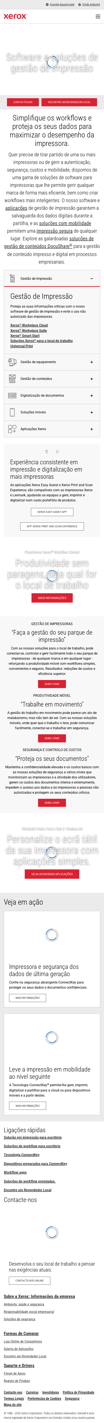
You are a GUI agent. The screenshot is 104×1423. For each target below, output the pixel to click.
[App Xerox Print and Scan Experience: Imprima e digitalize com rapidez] (52, 526)
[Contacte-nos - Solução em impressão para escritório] (23, 102)
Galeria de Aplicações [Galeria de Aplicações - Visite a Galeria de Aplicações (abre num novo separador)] (18, 1349)
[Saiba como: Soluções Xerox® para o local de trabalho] (52, 684)
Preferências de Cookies (44, 1398)
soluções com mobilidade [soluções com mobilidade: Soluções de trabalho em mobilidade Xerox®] (65, 223)
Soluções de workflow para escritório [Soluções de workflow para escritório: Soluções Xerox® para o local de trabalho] (32, 1146)
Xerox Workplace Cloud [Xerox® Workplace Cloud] (29, 325)
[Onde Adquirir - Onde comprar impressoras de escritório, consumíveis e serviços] (89, 4)
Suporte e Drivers (19, 1365)
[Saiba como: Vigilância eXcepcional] (52, 803)
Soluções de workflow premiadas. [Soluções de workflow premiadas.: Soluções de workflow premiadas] (30, 1181)
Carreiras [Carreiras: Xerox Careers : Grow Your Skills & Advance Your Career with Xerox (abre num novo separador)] (32, 1392)
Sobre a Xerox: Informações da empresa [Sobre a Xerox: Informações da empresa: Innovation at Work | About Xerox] (39, 1296)
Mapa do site (13, 1404)
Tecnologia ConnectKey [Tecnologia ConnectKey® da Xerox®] (22, 1155)
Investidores (50, 1392)
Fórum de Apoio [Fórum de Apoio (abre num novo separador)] (14, 1373)
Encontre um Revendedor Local (27, 1190)
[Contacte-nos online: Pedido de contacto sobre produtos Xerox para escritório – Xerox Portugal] (52, 1249)
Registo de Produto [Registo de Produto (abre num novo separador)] (17, 1381)
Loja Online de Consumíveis (23, 1341)
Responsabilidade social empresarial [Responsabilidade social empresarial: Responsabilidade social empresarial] (29, 1312)
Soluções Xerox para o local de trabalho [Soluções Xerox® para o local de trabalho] (41, 341)
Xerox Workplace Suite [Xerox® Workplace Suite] (28, 330)
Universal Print (21, 346)
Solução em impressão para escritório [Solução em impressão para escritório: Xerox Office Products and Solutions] (33, 1137)
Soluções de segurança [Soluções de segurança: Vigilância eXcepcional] (19, 1319)
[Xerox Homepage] (16, 16)
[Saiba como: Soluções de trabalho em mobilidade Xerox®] (52, 738)
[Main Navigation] (98, 16)
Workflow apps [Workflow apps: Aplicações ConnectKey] (15, 1172)
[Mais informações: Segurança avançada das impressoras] (52, 959)
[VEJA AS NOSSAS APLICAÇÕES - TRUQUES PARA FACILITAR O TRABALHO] (52, 853)
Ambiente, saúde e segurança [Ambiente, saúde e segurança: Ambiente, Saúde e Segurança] (24, 1304)
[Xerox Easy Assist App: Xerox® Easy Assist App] (52, 512)
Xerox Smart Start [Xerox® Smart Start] (25, 335)
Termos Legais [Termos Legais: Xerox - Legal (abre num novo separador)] (14, 1398)
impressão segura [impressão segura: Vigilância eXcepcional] (55, 231)
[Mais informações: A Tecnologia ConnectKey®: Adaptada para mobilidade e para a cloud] (52, 1064)
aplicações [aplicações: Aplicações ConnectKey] (16, 208)
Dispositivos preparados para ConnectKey (35, 1164)
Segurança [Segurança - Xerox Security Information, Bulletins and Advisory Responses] (72, 1398)
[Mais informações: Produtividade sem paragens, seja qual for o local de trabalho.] (52, 576)
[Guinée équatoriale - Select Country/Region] (60, 4)
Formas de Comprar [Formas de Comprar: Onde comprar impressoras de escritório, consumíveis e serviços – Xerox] (21, 1333)
